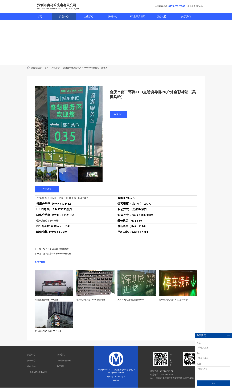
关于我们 (186, 17)
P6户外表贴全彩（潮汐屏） (97, 68)
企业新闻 (88, 17)
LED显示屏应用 (137, 17)
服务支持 (161, 17)
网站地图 (116, 381)
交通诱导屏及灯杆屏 (72, 68)
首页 (39, 17)
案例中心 (112, 17)
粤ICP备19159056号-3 (116, 377)
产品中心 (64, 17)
